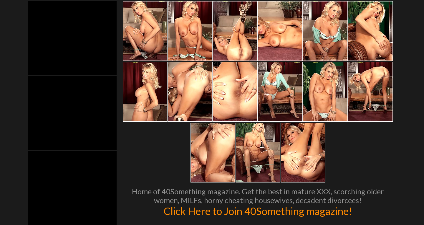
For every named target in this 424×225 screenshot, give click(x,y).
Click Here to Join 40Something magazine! (257, 211)
